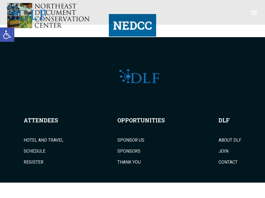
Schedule (34, 151)
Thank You (129, 162)
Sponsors (128, 151)
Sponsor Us (130, 140)
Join (223, 151)
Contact (228, 162)
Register (33, 162)
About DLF (230, 140)
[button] (7, 35)
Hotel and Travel (44, 140)
